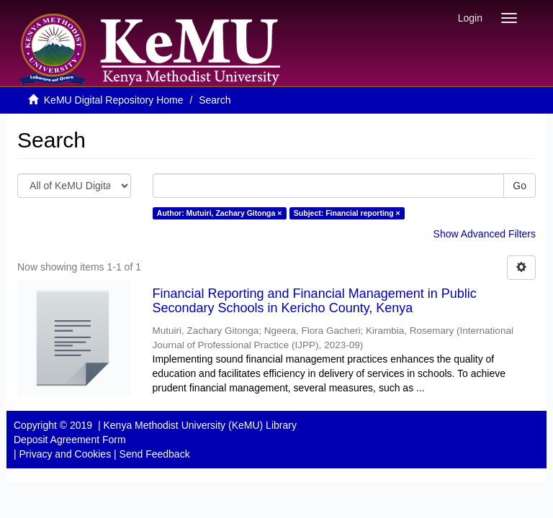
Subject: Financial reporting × (347, 213)
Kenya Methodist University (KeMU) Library (199, 425)
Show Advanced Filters (484, 234)
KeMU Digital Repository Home (114, 100)
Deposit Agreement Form (70, 439)
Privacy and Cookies (65, 454)
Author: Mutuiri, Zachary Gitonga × (219, 213)
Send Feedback (155, 454)
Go (519, 185)
